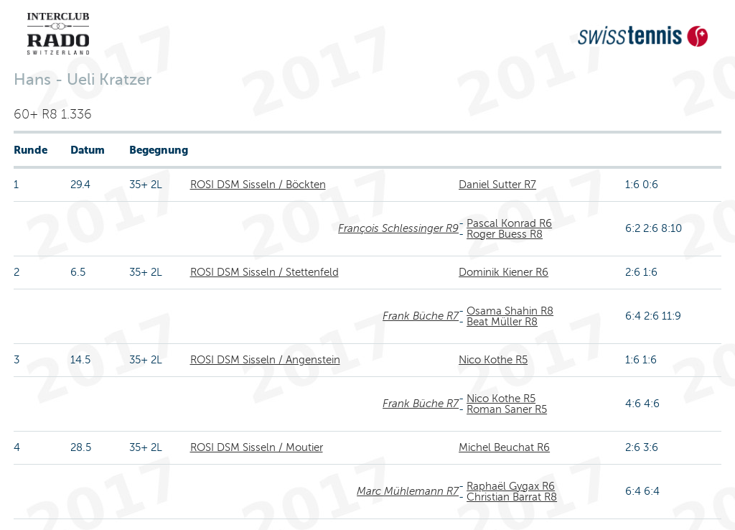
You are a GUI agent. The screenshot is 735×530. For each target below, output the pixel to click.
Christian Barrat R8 (512, 497)
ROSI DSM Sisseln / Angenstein (265, 360)
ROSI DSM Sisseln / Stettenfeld (264, 272)
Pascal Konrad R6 (509, 223)
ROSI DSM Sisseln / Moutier (256, 447)
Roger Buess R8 (505, 234)
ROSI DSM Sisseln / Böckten (258, 184)
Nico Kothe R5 (493, 360)
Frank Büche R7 (421, 316)
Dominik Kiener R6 (503, 272)
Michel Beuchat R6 (504, 447)
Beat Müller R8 (502, 321)
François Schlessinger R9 (398, 228)
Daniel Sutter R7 (497, 184)
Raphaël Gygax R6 (511, 486)
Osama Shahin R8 (510, 311)
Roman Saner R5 (507, 409)
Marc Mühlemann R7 (408, 491)
